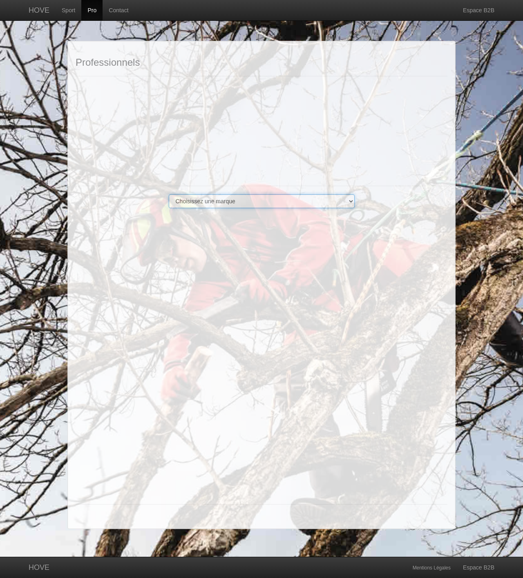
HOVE (39, 10)
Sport (68, 10)
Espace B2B (478, 10)
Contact (118, 10)
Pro (91, 10)
